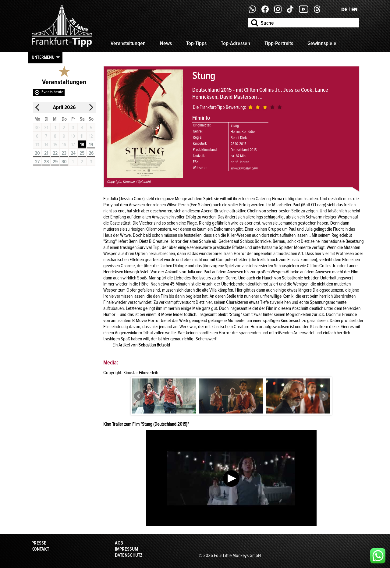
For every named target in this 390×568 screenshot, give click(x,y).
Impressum (126, 549)
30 (64, 162)
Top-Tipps (196, 43)
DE (344, 9)
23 (64, 153)
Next (323, 396)
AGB (119, 543)
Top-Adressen (235, 43)
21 (46, 153)
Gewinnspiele (321, 43)
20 (37, 153)
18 (82, 145)
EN (354, 9)
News (166, 43)
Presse (38, 543)
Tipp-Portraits (278, 43)
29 (55, 162)
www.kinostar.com (244, 168)
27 (37, 162)
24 (73, 153)
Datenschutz (129, 555)
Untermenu (43, 57)
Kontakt (40, 549)
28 (46, 162)
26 (91, 153)
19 (91, 145)
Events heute (52, 91)
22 (55, 153)
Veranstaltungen (128, 43)
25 (82, 153)
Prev (139, 396)
